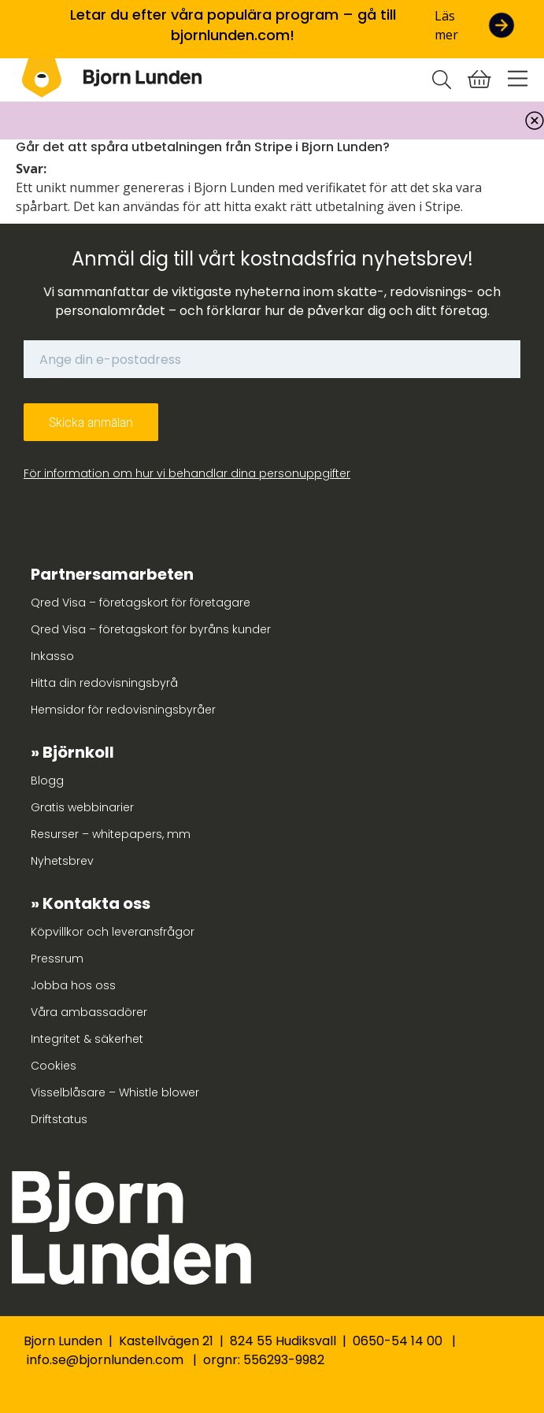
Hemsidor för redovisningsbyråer (123, 710)
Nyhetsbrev (62, 861)
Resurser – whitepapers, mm (111, 834)
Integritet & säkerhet (87, 1039)
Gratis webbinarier (82, 807)
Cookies (53, 1066)
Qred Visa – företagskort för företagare (140, 602)
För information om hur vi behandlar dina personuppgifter (187, 473)
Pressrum (57, 958)
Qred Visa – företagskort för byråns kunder (151, 629)
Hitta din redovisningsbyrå (104, 683)
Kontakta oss (96, 903)
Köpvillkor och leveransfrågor (112, 932)
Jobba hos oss (73, 985)
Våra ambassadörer (89, 1012)
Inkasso (52, 656)
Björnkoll (78, 752)
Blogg (47, 780)
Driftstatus (59, 1119)
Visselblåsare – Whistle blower (115, 1092)
